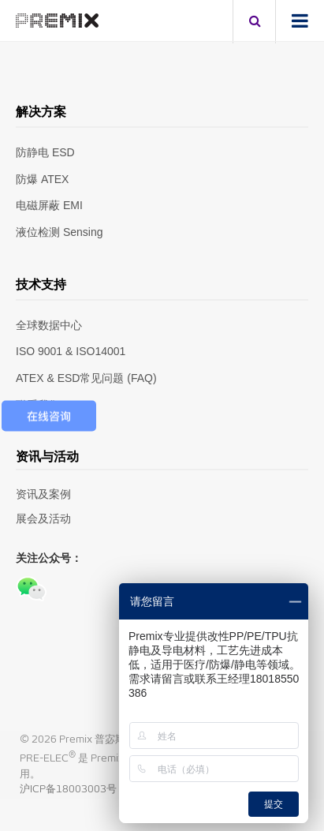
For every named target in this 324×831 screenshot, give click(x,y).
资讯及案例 (43, 494)
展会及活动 (43, 518)
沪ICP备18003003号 (68, 789)
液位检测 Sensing (59, 232)
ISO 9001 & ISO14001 (70, 351)
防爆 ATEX (42, 179)
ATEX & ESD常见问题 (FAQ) (86, 378)
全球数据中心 (49, 325)
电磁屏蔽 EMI (49, 205)
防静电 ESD (45, 152)
